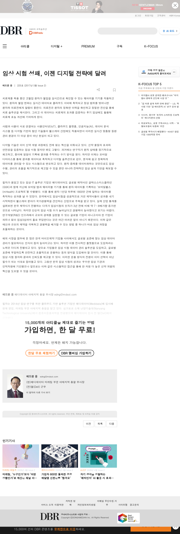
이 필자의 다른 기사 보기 (38, 392)
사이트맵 (122, 504)
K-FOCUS (151, 46)
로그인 (138, 15)
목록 (100, 424)
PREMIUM (88, 46)
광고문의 (134, 504)
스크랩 (114, 90)
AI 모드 (170, 31)
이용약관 (59, 504)
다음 (111, 424)
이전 (88, 424)
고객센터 (161, 15)
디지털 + (56, 46)
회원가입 (149, 15)
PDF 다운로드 (103, 90)
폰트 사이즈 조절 (109, 90)
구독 (119, 46)
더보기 (98, 89)
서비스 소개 (47, 504)
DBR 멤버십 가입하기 (76, 353)
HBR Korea (174, 15)
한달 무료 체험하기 (41, 353)
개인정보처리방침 (86, 504)
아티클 (25, 46)
